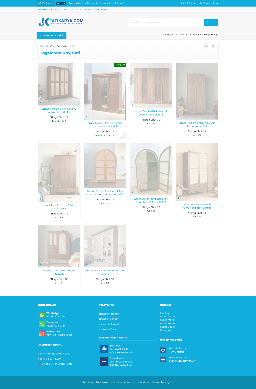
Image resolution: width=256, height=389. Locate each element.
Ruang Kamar (168, 323)
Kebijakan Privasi (108, 329)
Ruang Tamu (167, 316)
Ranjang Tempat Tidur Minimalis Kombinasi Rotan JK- (97, 3)
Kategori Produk (52, 35)
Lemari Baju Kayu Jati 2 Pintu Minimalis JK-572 (59, 206)
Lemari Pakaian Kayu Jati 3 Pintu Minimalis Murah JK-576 (105, 124)
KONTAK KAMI (101, 9)
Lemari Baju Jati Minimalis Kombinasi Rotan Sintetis (197, 206)
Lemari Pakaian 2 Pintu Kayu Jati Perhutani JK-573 (197, 124)
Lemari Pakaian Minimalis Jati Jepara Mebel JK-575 (151, 113)
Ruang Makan (168, 320)
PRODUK (54, 9)
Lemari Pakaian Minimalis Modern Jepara (105, 272)
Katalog (164, 313)
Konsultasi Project (109, 324)
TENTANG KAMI (71, 9)
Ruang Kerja (167, 330)
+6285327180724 (55, 316)
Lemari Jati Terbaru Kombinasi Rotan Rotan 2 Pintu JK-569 (151, 200)
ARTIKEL (88, 9)
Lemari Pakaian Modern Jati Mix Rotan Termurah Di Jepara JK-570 (105, 192)
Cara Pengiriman (108, 319)
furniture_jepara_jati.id (59, 334)
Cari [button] (211, 22)
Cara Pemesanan (109, 314)
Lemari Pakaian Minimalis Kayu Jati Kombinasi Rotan (59, 110)
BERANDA (42, 9)
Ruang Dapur (167, 326)
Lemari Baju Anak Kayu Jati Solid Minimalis (59, 272)
